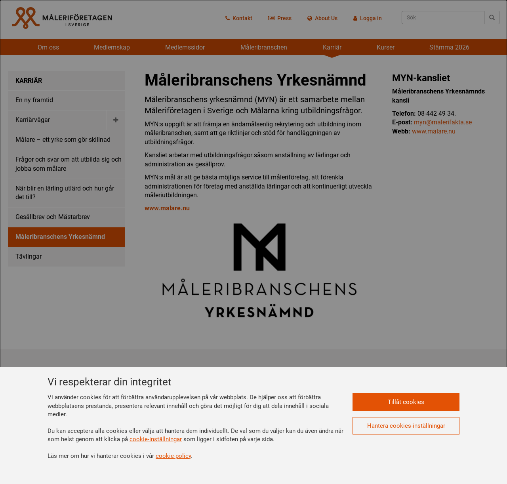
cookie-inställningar (156, 439)
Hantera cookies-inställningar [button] (406, 425)
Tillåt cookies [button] (406, 402)
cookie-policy (173, 455)
